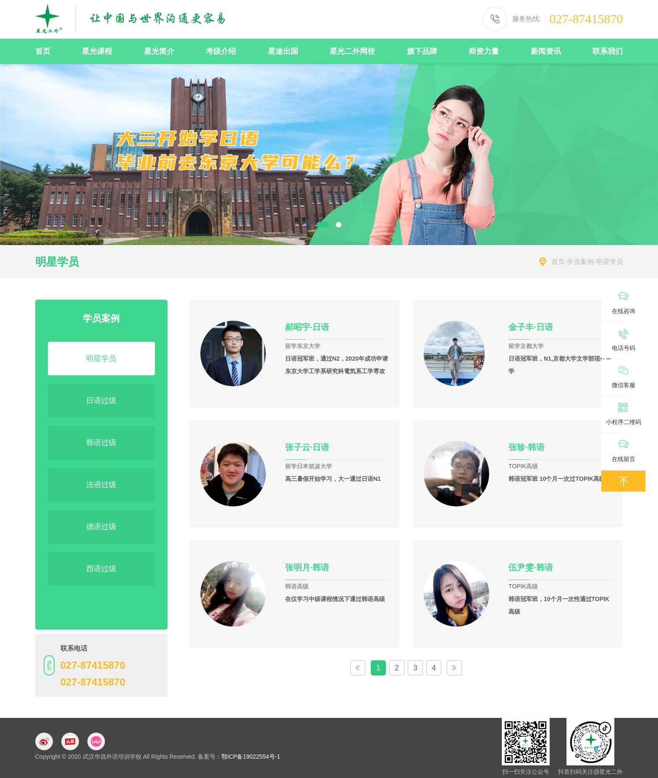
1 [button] (323, 224)
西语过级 (101, 568)
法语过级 (101, 484)
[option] (329, 154)
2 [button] (338, 224)
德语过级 (101, 526)
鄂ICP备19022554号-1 (250, 756)
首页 (558, 261)
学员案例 (580, 261)
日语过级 (101, 400)
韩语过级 (101, 442)
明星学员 (101, 358)
